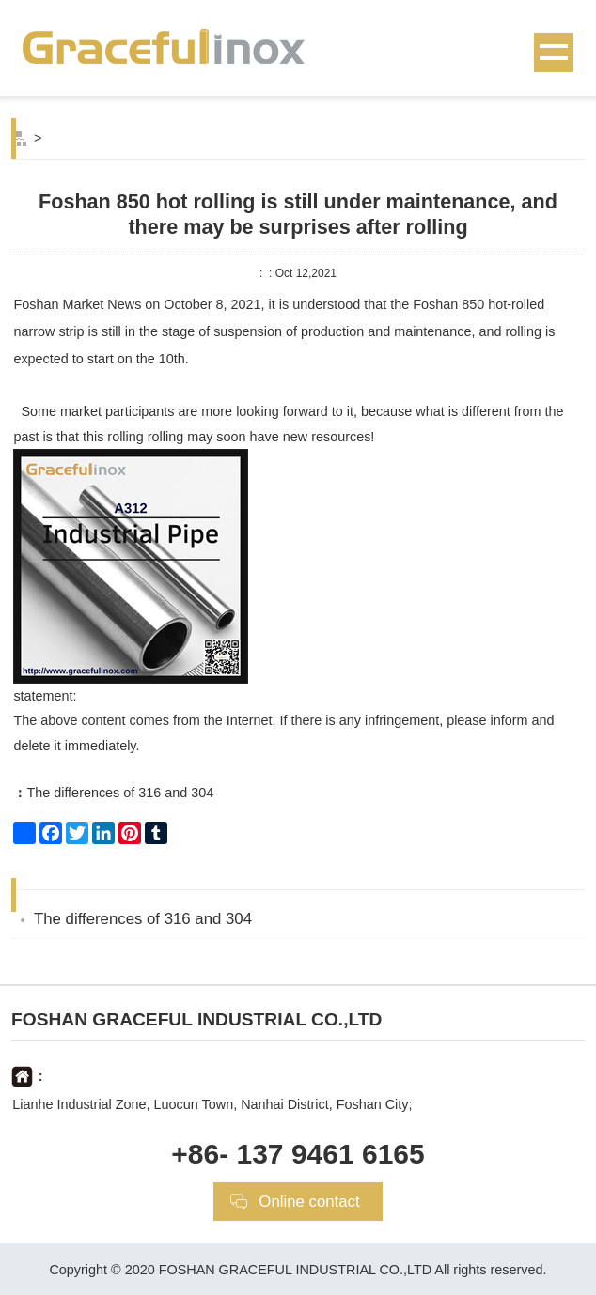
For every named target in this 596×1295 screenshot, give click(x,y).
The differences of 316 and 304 (113, 792)
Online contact (309, 1201)
